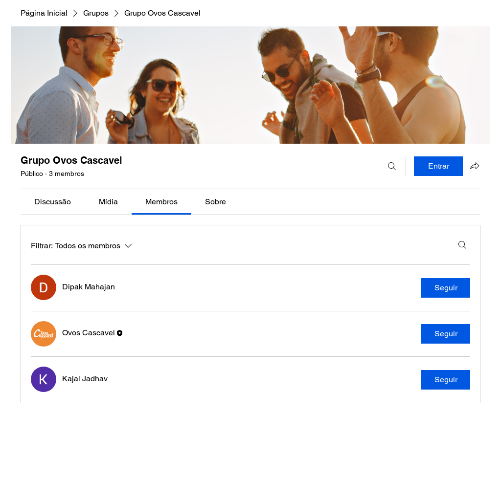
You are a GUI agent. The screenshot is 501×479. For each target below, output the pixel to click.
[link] (52, 201)
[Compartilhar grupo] (474, 166)
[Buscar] (392, 166)
